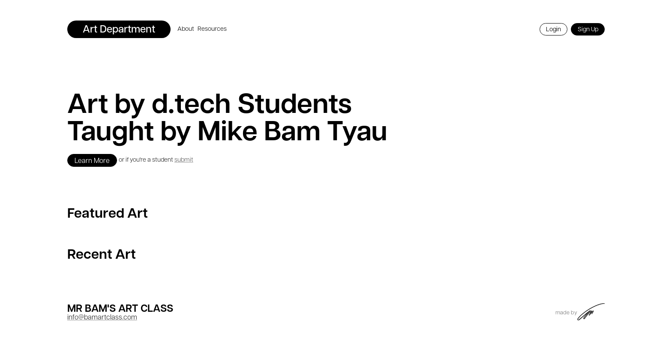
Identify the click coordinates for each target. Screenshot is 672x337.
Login (553, 30)
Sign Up (588, 30)
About (185, 29)
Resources (212, 29)
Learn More (92, 161)
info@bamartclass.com (102, 317)
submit (183, 160)
